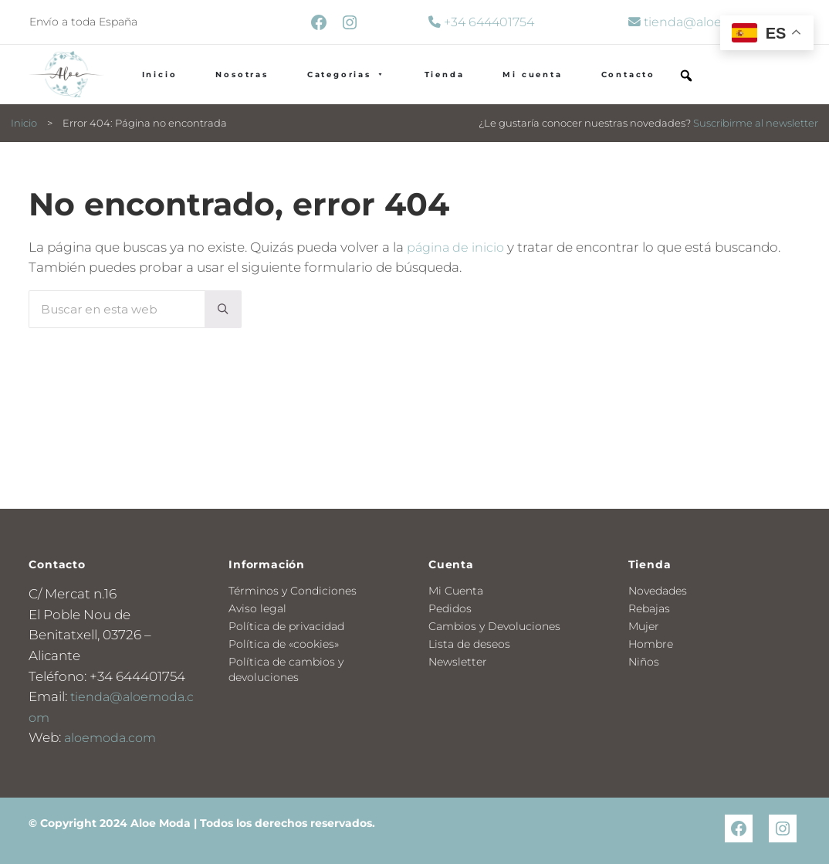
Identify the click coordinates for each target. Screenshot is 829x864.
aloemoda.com (112, 738)
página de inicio (457, 278)
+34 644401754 (484, 22)
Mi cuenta (581, 91)
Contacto (677, 91)
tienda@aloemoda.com (712, 22)
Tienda (493, 91)
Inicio (207, 91)
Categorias (395, 90)
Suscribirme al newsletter (755, 154)
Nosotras (290, 91)
